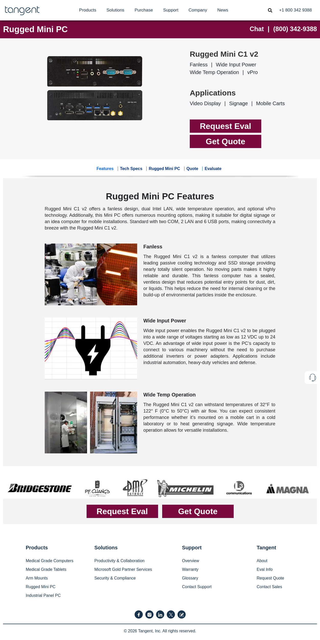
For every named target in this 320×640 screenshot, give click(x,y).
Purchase (144, 10)
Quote (192, 168)
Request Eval (225, 126)
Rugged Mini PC (35, 29)
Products (87, 10)
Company (197, 10)
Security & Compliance (115, 578)
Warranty (190, 569)
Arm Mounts (37, 578)
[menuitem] (87, 10)
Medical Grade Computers (50, 561)
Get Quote (225, 141)
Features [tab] (105, 168)
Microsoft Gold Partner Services (123, 569)
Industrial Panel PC (43, 595)
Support (171, 10)
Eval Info (264, 569)
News (222, 10)
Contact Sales (269, 587)
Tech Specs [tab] (131, 168)
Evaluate (213, 168)
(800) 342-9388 (295, 28)
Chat (257, 28)
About (262, 561)
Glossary (190, 578)
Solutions (115, 10)
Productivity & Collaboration (119, 561)
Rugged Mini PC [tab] (164, 168)
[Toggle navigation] (270, 10)
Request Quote (270, 578)
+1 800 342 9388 (295, 10)
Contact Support (197, 587)
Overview (190, 561)
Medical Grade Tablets (46, 569)
